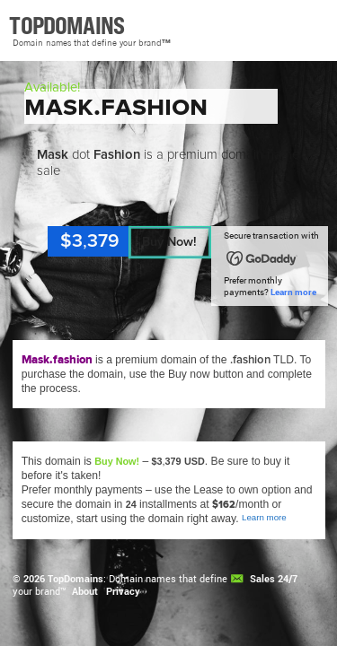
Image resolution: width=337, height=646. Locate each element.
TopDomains (75, 578)
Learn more (293, 292)
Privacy (123, 591)
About (85, 591)
